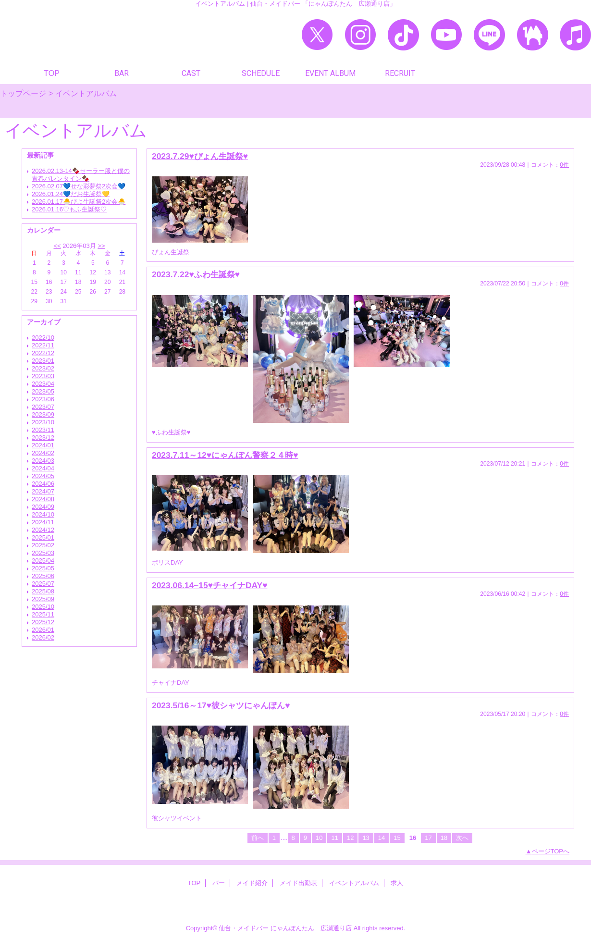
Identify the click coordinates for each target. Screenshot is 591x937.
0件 (564, 164)
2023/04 (43, 383)
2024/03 (43, 460)
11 (334, 837)
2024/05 (43, 476)
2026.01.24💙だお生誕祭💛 (71, 193)
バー (218, 883)
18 (444, 837)
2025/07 (43, 583)
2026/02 (43, 637)
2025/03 (43, 552)
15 (397, 837)
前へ (257, 837)
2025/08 (43, 591)
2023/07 (43, 406)
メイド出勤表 (298, 883)
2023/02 (43, 368)
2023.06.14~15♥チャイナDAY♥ (209, 585)
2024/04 (43, 468)
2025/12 (43, 622)
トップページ (23, 93)
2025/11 (43, 614)
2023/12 (43, 437)
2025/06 (43, 575)
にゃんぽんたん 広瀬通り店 (311, 928)
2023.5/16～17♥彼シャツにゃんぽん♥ (221, 705)
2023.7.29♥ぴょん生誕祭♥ (200, 156)
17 (428, 837)
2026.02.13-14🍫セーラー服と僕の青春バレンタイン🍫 (81, 174)
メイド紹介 (252, 883)
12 (350, 837)
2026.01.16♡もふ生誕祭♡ (69, 209)
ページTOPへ (551, 851)
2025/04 (43, 560)
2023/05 (43, 391)
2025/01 (43, 537)
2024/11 (43, 522)
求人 (397, 883)
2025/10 (43, 606)
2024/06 (43, 483)
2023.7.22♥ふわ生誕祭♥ (196, 274)
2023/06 (43, 399)
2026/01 (43, 629)
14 (381, 837)
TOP (52, 73)
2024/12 (43, 529)
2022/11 (43, 345)
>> (101, 245)
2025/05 (43, 568)
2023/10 (43, 422)
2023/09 (43, 414)
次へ (462, 837)
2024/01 (43, 445)
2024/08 (43, 499)
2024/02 (43, 452)
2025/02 (43, 545)
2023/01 (43, 360)
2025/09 (43, 599)
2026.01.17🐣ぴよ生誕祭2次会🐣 (78, 201)
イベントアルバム (354, 883)
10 (319, 837)
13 (365, 837)
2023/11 (43, 429)
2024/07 (43, 491)
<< (57, 245)
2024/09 (43, 506)
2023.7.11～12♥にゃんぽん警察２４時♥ (225, 455)
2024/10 (43, 514)
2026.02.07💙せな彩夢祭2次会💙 (78, 186)
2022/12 (43, 353)
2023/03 (43, 376)
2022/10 (43, 337)
